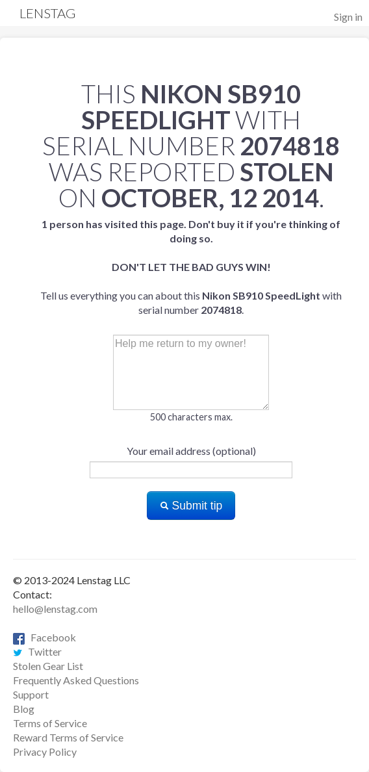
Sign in (348, 16)
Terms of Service (50, 723)
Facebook (44, 637)
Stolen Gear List (48, 666)
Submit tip (191, 505)
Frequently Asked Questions (76, 680)
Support (31, 694)
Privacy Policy (45, 751)
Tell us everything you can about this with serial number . (191, 267)
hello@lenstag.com (55, 608)
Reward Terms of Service (68, 737)
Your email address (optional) (191, 450)
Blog (23, 708)
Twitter (37, 651)
